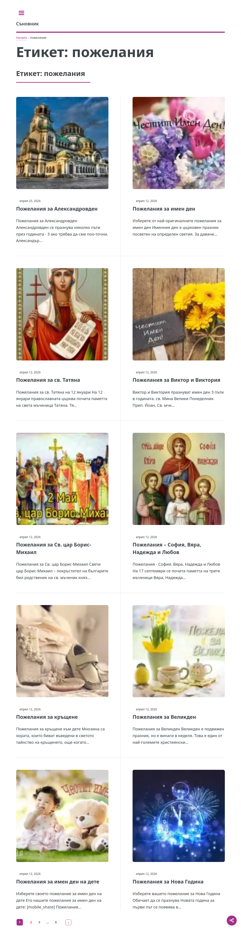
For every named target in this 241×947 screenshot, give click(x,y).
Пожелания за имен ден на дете (57, 881)
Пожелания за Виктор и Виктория (176, 379)
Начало (21, 38)
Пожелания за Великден (164, 716)
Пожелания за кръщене (47, 716)
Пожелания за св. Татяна (48, 379)
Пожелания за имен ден (164, 208)
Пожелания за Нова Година (168, 881)
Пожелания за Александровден (57, 208)
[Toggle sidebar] (21, 13)
